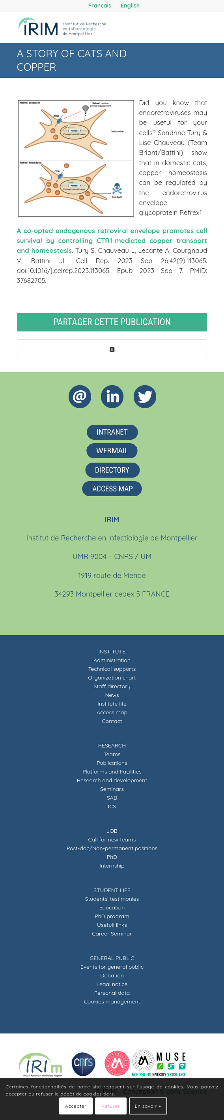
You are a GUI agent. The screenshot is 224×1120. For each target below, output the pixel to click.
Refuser (110, 1106)
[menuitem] (100, 6)
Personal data (112, 992)
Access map (112, 712)
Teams (112, 754)
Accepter (75, 1106)
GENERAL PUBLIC (112, 958)
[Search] (178, 27)
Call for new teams (112, 839)
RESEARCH (112, 745)
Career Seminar (112, 933)
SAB (112, 797)
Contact (112, 721)
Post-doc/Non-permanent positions (112, 848)
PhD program (112, 916)
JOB (112, 830)
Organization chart (112, 677)
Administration (112, 660)
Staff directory (111, 686)
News (112, 694)
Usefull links (112, 924)
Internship (112, 865)
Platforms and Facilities (112, 771)
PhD (112, 856)
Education (112, 907)
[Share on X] (112, 350)
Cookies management (112, 1001)
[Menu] (196, 27)
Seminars (112, 788)
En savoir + (148, 1106)
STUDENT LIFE (112, 890)
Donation (112, 975)
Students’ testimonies (112, 898)
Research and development (112, 780)
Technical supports (112, 668)
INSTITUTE (112, 651)
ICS (112, 806)
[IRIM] (93, 27)
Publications (112, 762)
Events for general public (112, 966)
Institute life (112, 703)
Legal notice (112, 984)
